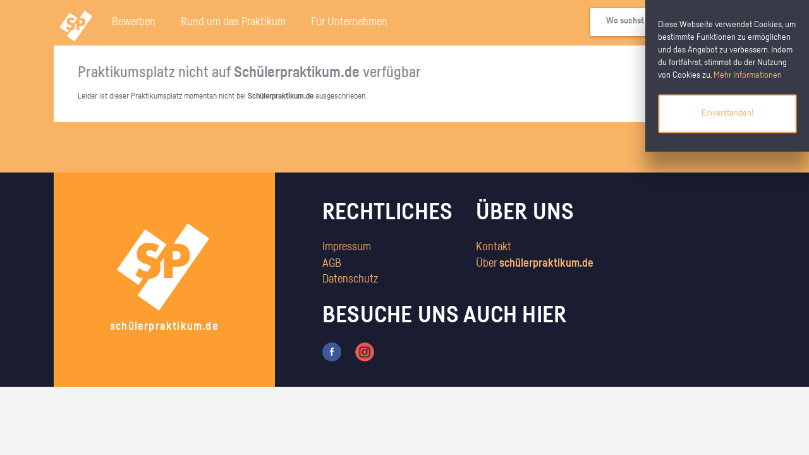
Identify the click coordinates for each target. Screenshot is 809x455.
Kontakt (493, 247)
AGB (331, 263)
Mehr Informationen (748, 75)
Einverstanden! (727, 113)
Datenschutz (350, 279)
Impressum (346, 247)
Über (534, 263)
